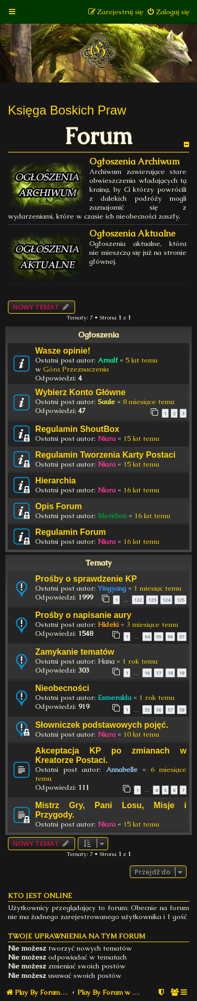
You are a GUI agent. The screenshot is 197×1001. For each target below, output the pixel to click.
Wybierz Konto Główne (80, 392)
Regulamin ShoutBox (77, 429)
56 (158, 709)
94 (147, 636)
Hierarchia (55, 480)
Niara (107, 438)
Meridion (112, 515)
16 (147, 672)
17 (158, 672)
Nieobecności (62, 688)
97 (181, 636)
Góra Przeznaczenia (76, 369)
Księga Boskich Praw (67, 110)
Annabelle (122, 769)
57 (170, 709)
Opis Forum (58, 506)
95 (158, 636)
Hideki (108, 624)
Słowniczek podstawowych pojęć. (101, 724)
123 (152, 599)
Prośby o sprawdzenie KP (86, 578)
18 (170, 672)
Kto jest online (40, 895)
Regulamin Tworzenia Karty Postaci (105, 454)
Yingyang (112, 588)
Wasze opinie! (62, 350)
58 (181, 709)
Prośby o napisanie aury (83, 615)
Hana (106, 661)
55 (147, 709)
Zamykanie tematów (74, 651)
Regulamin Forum (70, 532)
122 (138, 599)
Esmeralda (114, 697)
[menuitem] (168, 11)
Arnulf (108, 360)
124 (166, 599)
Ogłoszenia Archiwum (134, 161)
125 (180, 599)
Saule (106, 401)
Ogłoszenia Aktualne (132, 233)
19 (181, 672)
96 (170, 636)
